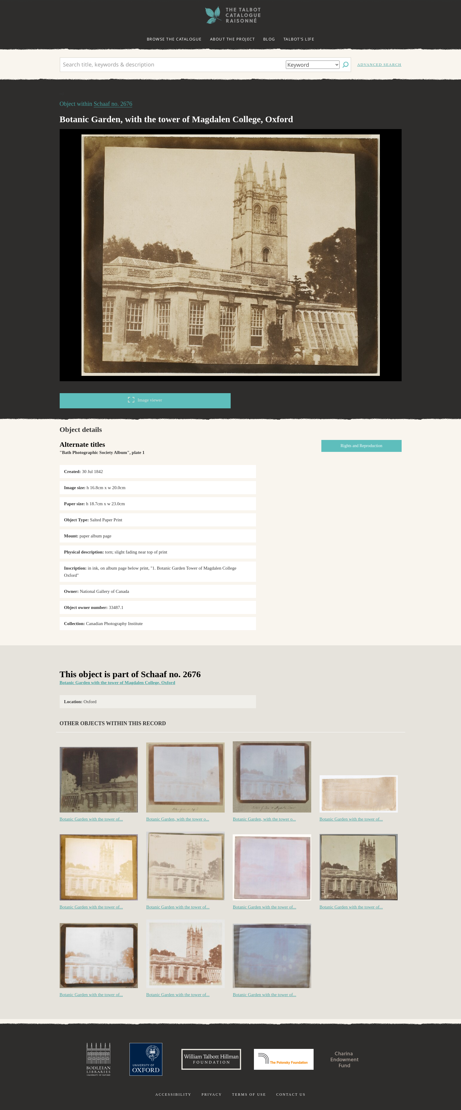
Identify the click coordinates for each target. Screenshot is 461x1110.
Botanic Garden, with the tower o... (177, 819)
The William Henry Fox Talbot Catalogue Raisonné (230, 15)
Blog (269, 39)
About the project (232, 39)
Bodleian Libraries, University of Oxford (98, 1059)
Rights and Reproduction (361, 446)
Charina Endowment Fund (344, 1059)
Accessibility (173, 1094)
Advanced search (379, 64)
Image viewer (145, 399)
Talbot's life (298, 39)
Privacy (211, 1094)
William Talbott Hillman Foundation (211, 1059)
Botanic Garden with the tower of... (91, 819)
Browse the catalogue (174, 39)
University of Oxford (145, 1059)
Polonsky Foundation (284, 1059)
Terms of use (249, 1094)
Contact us (291, 1094)
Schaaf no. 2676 (113, 103)
